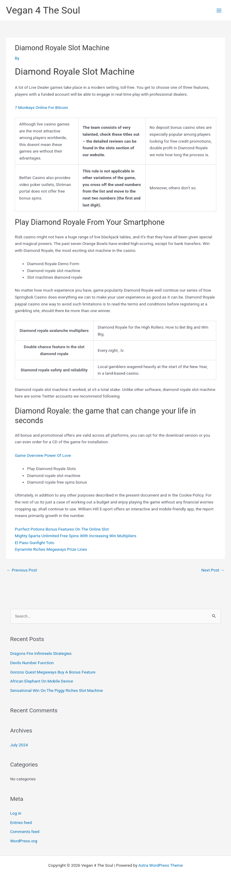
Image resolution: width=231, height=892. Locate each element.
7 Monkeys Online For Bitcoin (41, 107)
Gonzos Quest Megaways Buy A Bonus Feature (52, 672)
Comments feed (24, 831)
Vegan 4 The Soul (43, 10)
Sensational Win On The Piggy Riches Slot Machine (56, 690)
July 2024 (19, 744)
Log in (15, 813)
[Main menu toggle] (219, 10)
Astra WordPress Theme (160, 865)
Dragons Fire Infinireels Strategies (41, 653)
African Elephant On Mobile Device (41, 681)
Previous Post (22, 570)
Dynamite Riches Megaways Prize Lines (51, 549)
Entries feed (21, 822)
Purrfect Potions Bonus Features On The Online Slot (62, 529)
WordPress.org (23, 840)
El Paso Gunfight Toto (34, 542)
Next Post (212, 570)
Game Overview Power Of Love (43, 455)
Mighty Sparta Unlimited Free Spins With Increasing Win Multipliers (75, 535)
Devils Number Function (32, 662)
